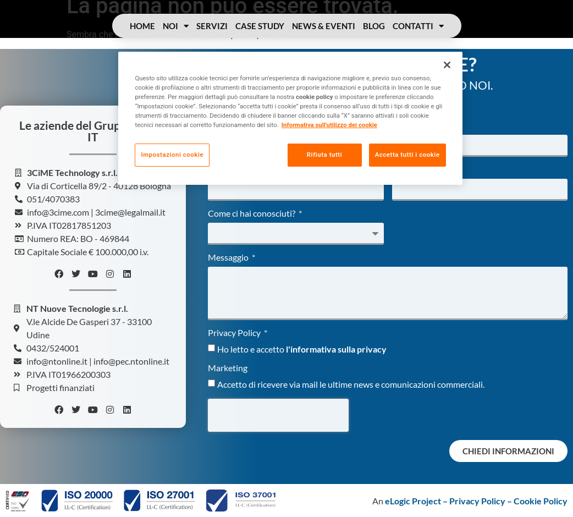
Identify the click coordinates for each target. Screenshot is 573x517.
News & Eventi (323, 26)
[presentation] (278, 415)
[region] (290, 118)
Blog (374, 26)
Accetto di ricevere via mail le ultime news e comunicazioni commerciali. (350, 384)
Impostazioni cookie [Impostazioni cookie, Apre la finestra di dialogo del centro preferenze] (172, 154)
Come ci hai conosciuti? (252, 213)
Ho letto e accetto (302, 349)
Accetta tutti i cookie (407, 154)
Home (142, 26)
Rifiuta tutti (323, 154)
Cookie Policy (541, 501)
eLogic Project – (417, 501)
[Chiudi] (447, 65)
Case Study (259, 26)
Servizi (212, 26)
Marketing (227, 368)
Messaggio (229, 257)
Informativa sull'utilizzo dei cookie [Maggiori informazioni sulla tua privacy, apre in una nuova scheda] (329, 125)
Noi (176, 26)
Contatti (418, 26)
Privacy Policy (235, 333)
